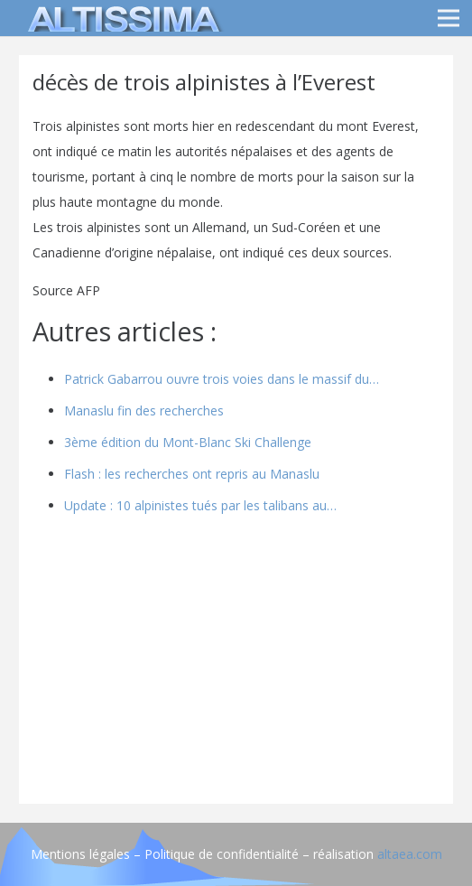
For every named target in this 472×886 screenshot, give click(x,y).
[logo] (121, 18)
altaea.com (409, 854)
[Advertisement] (236, 663)
